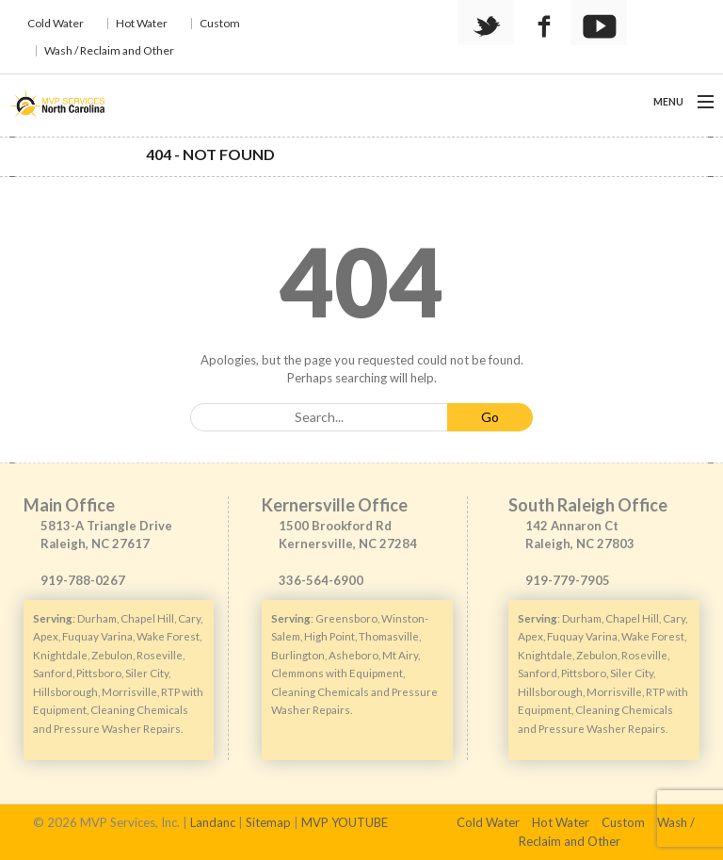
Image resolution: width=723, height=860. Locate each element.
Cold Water (55, 23)
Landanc (212, 822)
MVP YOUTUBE (344, 822)
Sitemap (268, 822)
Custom (220, 23)
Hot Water (142, 23)
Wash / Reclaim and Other (109, 50)
